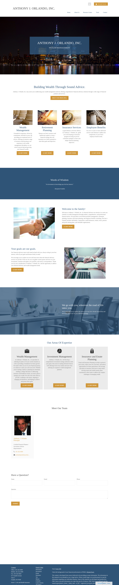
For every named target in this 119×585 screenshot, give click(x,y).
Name (12, 479)
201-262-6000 (19, 451)
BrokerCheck (90, 572)
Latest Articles (39, 583)
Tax (37, 577)
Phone (78, 479)
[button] (68, 12)
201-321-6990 (19, 571)
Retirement (39, 569)
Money (38, 579)
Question (13, 489)
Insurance (38, 575)
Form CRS (58, 569)
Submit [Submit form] (15, 503)
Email (45, 479)
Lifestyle (38, 581)
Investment (39, 571)
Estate (37, 573)
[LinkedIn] (89, 4)
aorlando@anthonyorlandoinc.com (23, 455)
